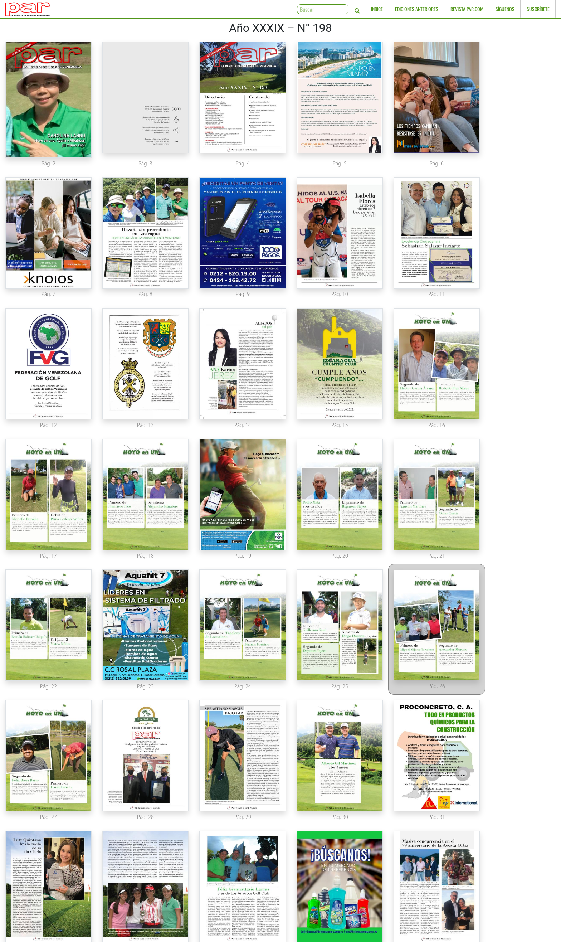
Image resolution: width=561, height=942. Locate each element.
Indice (377, 9)
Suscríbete (538, 9)
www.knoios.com (421, 935)
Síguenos (505, 9)
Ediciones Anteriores (416, 9)
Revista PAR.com (466, 9)
